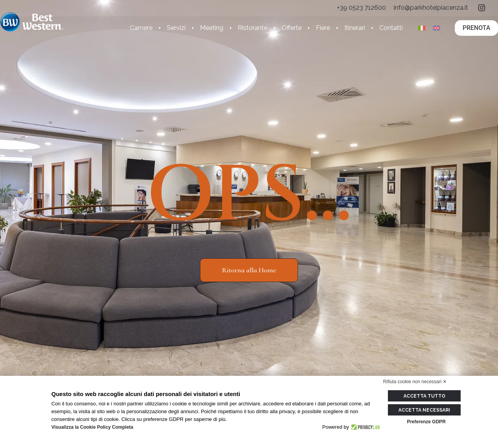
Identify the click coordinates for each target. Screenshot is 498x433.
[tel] (361, 7)
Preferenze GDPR (426, 421)
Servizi (176, 28)
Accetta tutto (426, 396)
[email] (431, 7)
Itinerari (354, 28)
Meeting (211, 28)
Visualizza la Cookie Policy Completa (92, 427)
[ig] (481, 8)
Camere (141, 28)
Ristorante (252, 28)
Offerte (292, 28)
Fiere (323, 28)
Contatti (391, 28)
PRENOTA (476, 28)
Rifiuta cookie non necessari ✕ (415, 381)
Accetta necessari (426, 409)
